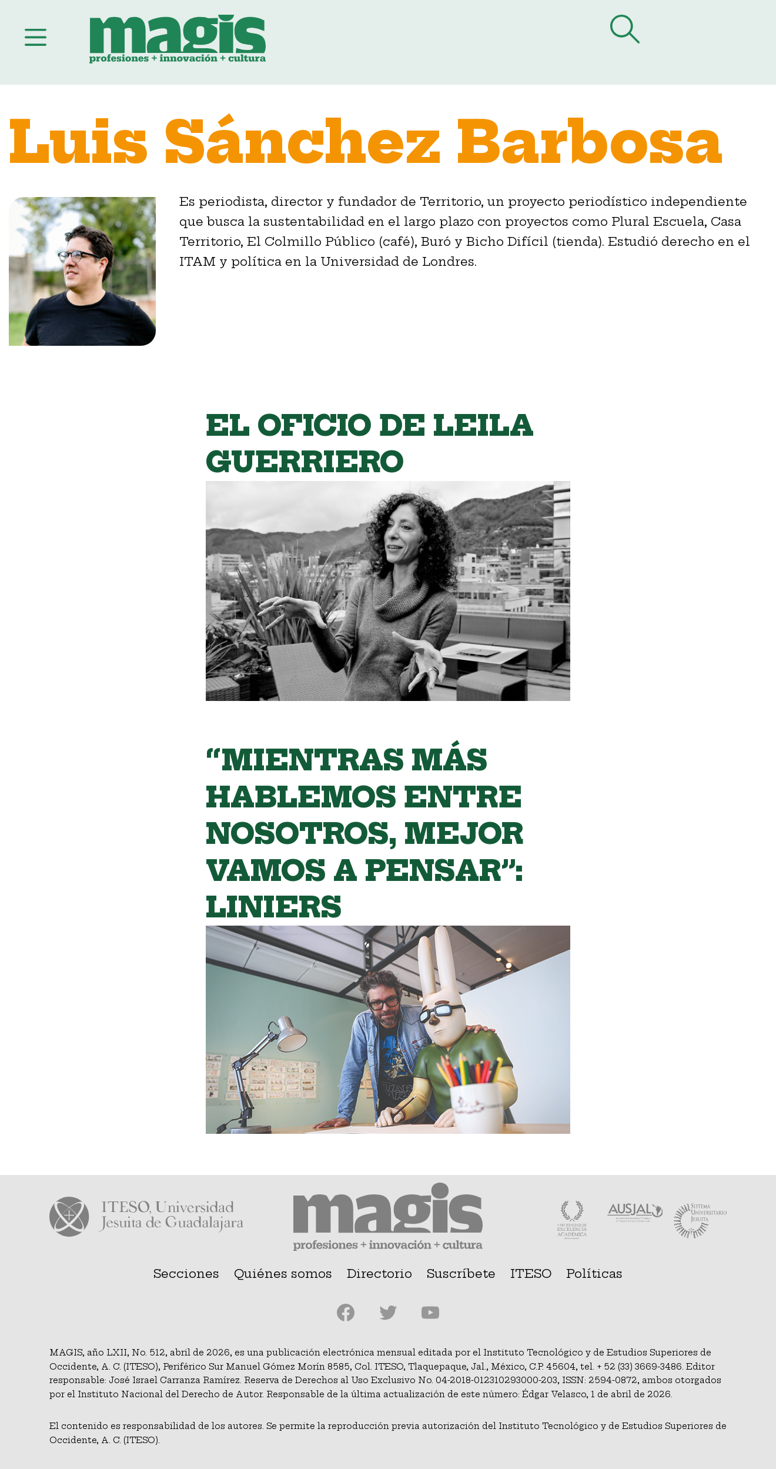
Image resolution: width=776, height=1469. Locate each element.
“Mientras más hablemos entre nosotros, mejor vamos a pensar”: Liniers (365, 834)
